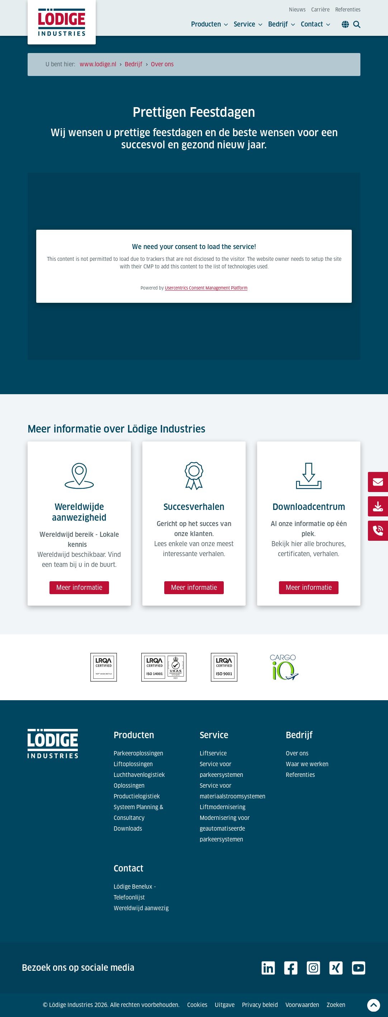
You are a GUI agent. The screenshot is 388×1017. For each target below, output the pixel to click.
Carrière (320, 9)
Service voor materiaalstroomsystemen (232, 791)
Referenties (347, 9)
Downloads (128, 828)
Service (248, 24)
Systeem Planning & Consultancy (138, 812)
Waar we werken (307, 764)
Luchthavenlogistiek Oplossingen (139, 780)
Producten (209, 24)
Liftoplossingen (133, 764)
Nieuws (297, 9)
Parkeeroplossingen (138, 753)
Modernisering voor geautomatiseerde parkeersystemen (225, 829)
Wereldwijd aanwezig (141, 908)
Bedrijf (281, 24)
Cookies (197, 1005)
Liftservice (213, 753)
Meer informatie (79, 587)
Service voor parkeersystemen (221, 769)
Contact (315, 24)
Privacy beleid (260, 1005)
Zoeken (336, 1005)
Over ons (297, 753)
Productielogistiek (137, 796)
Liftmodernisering (222, 807)
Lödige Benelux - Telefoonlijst (135, 892)
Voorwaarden (302, 1005)
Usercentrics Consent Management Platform (206, 288)
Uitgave (225, 1005)
